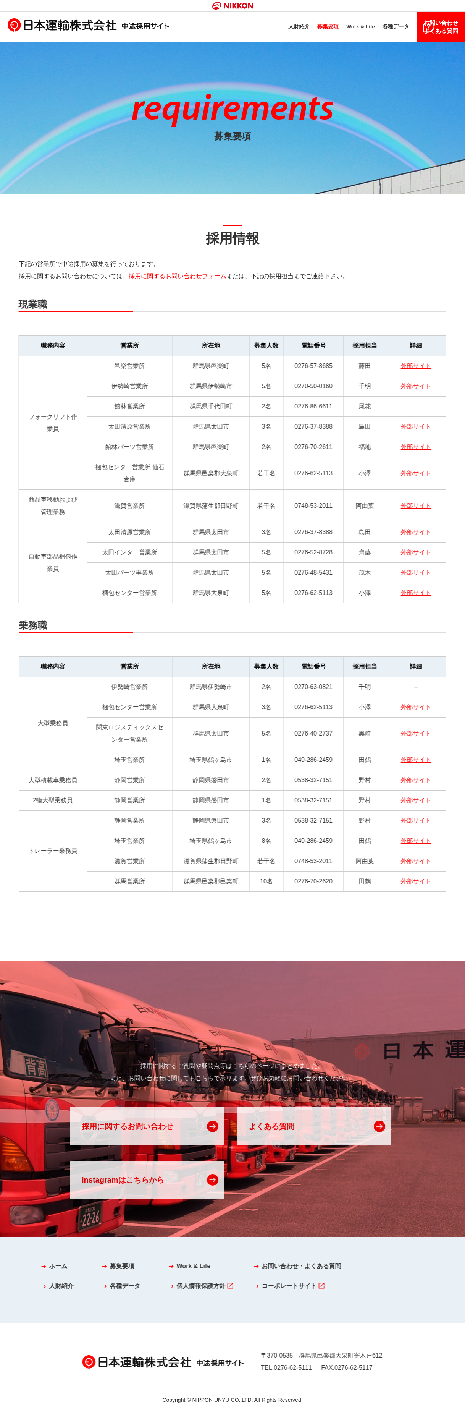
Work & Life (343, 27)
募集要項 (308, 27)
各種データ (381, 27)
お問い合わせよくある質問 (440, 27)
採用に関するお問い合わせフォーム (177, 277)
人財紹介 (277, 27)
